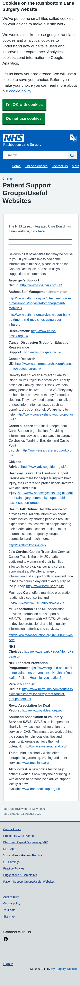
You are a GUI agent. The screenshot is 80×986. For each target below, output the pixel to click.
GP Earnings (11, 862)
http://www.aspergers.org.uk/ (41, 285)
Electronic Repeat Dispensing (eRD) (26, 842)
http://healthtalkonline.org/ (27, 545)
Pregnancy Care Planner (19, 835)
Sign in (8, 964)
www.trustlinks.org (35, 762)
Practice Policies (13, 868)
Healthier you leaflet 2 (45, 677)
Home (16, 166)
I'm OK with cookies (24, 104)
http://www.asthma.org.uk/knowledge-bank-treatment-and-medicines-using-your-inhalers (40, 319)
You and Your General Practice (23, 855)
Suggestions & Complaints (20, 875)
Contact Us (60, 166)
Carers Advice (12, 829)
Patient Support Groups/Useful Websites (29, 881)
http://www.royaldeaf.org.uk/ (42, 710)
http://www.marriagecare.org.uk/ (41, 602)
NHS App (9, 848)
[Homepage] (35, 140)
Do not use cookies (24, 118)
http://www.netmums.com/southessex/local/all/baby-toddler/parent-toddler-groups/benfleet (41, 693)
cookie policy (20, 91)
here (41, 231)
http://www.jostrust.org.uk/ (45, 586)
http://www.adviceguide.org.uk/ (43, 466)
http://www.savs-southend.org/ (44, 746)
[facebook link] (5, 939)
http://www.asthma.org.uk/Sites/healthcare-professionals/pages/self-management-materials (40, 303)
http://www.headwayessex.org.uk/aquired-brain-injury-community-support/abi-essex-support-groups (41, 497)
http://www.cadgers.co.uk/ (42, 352)
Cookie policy (11, 903)
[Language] (73, 138)
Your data (9, 910)
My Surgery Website (64, 968)
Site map (9, 916)
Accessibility (11, 896)
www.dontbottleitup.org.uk (41, 788)
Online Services (36, 166)
